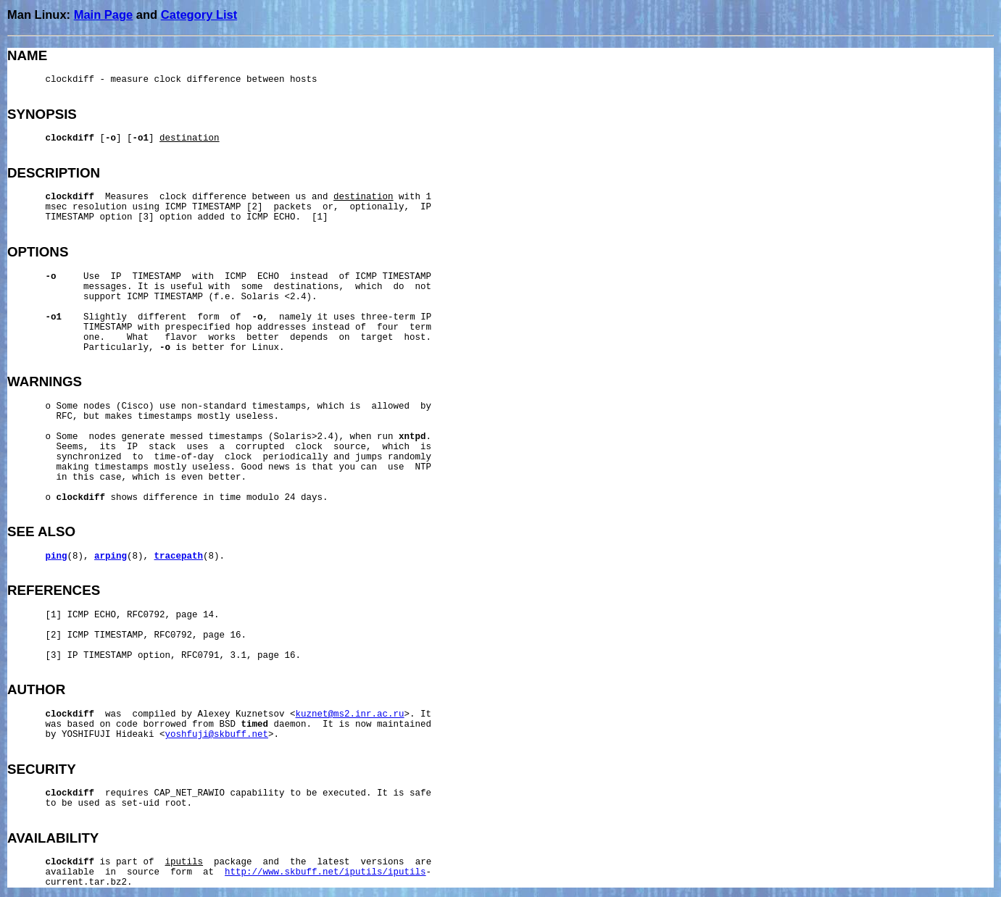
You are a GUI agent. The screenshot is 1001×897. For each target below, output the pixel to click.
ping (56, 556)
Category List (199, 14)
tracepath (179, 556)
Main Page (103, 14)
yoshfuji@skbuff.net (217, 735)
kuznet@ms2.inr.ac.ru (350, 714)
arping (110, 556)
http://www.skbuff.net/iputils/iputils (325, 872)
